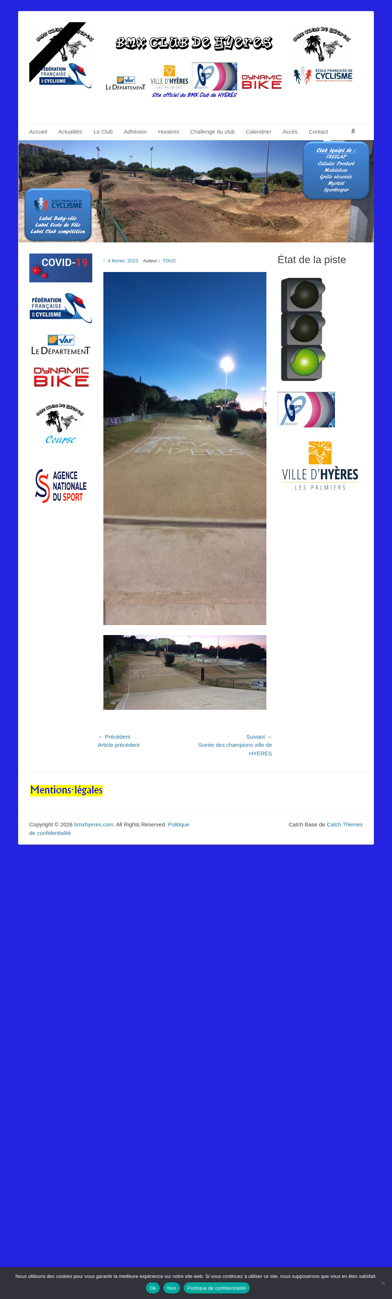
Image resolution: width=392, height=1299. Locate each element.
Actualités (70, 131)
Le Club (103, 131)
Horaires (168, 131)
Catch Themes (345, 824)
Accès (290, 131)
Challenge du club (212, 131)
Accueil (38, 131)
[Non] (382, 1283)
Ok (153, 1288)
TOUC (169, 261)
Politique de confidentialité (216, 1288)
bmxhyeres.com (93, 824)
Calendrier (258, 131)
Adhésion (135, 131)
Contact (318, 131)
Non (171, 1288)
